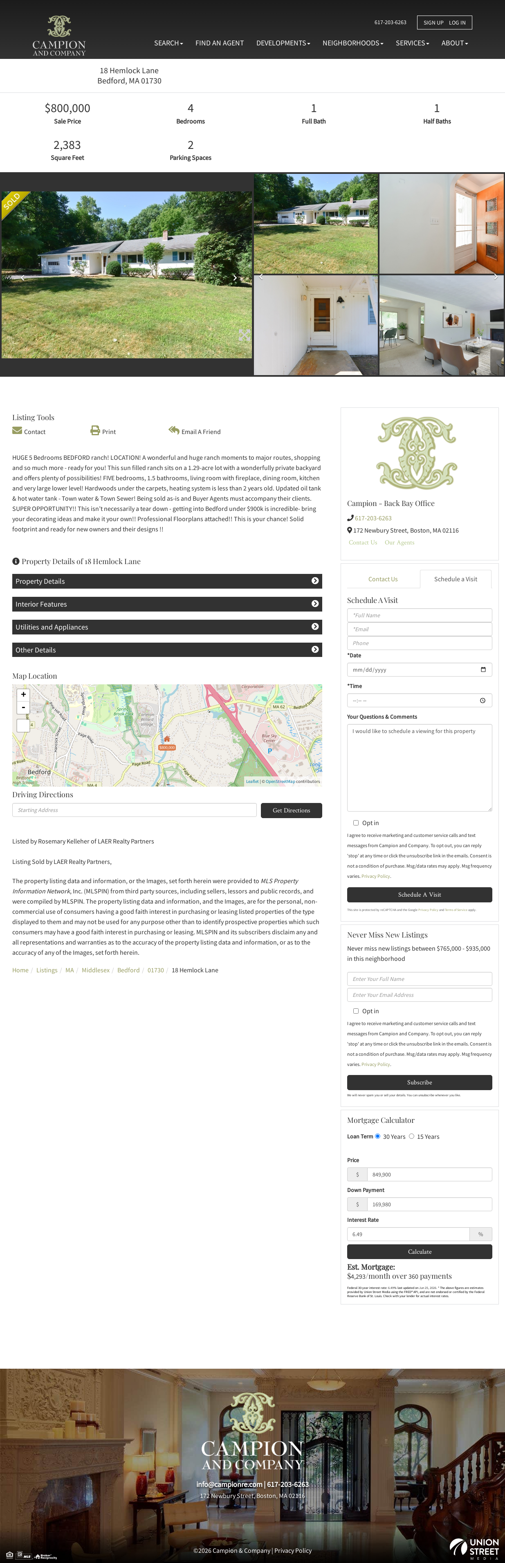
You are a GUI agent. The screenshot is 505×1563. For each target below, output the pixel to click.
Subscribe (419, 1082)
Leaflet (252, 781)
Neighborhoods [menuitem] (353, 42)
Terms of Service (456, 910)
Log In (457, 22)
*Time (354, 686)
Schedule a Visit (455, 579)
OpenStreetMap (280, 781)
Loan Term (360, 1136)
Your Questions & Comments (382, 716)
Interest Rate (363, 1219)
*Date (354, 655)
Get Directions (291, 810)
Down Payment (365, 1190)
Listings (47, 970)
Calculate (420, 1251)
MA (69, 970)
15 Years (424, 1136)
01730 (156, 970)
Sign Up (434, 22)
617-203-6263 (389, 22)
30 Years (390, 1136)
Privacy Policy (375, 876)
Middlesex (96, 970)
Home (20, 970)
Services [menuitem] (412, 42)
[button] (20, 274)
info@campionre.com (229, 1484)
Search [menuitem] (168, 42)
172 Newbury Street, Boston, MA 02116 (252, 1495)
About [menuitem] (455, 42)
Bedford (128, 970)
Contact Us (363, 542)
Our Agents (400, 542)
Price (353, 1160)
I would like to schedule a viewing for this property (419, 768)
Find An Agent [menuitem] (219, 42)
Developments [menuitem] (283, 42)
